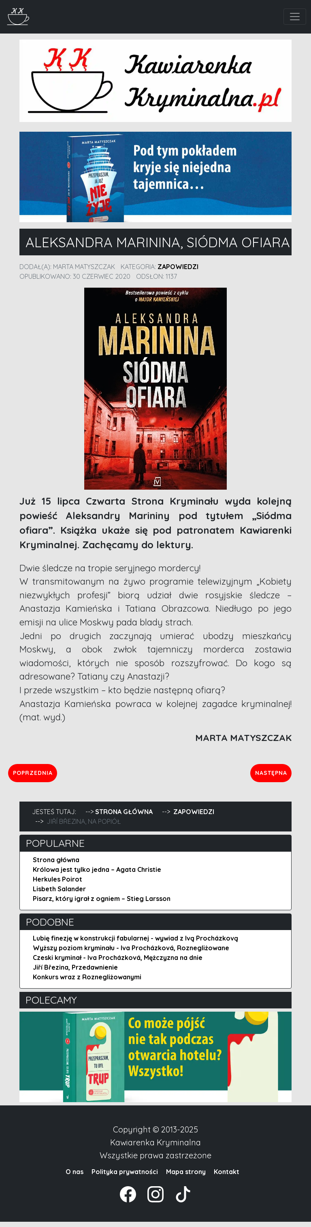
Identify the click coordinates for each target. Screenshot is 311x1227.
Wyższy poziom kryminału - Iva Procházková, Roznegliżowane (131, 953)
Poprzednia (66, 775)
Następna (266, 775)
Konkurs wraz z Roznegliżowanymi (87, 983)
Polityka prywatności (125, 1177)
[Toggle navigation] (294, 16)
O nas (74, 1177)
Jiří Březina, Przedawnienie (75, 973)
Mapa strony (186, 1177)
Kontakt (226, 1177)
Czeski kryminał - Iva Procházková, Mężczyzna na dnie (117, 963)
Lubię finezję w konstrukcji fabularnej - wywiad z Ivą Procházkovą (135, 944)
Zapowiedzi (178, 267)
